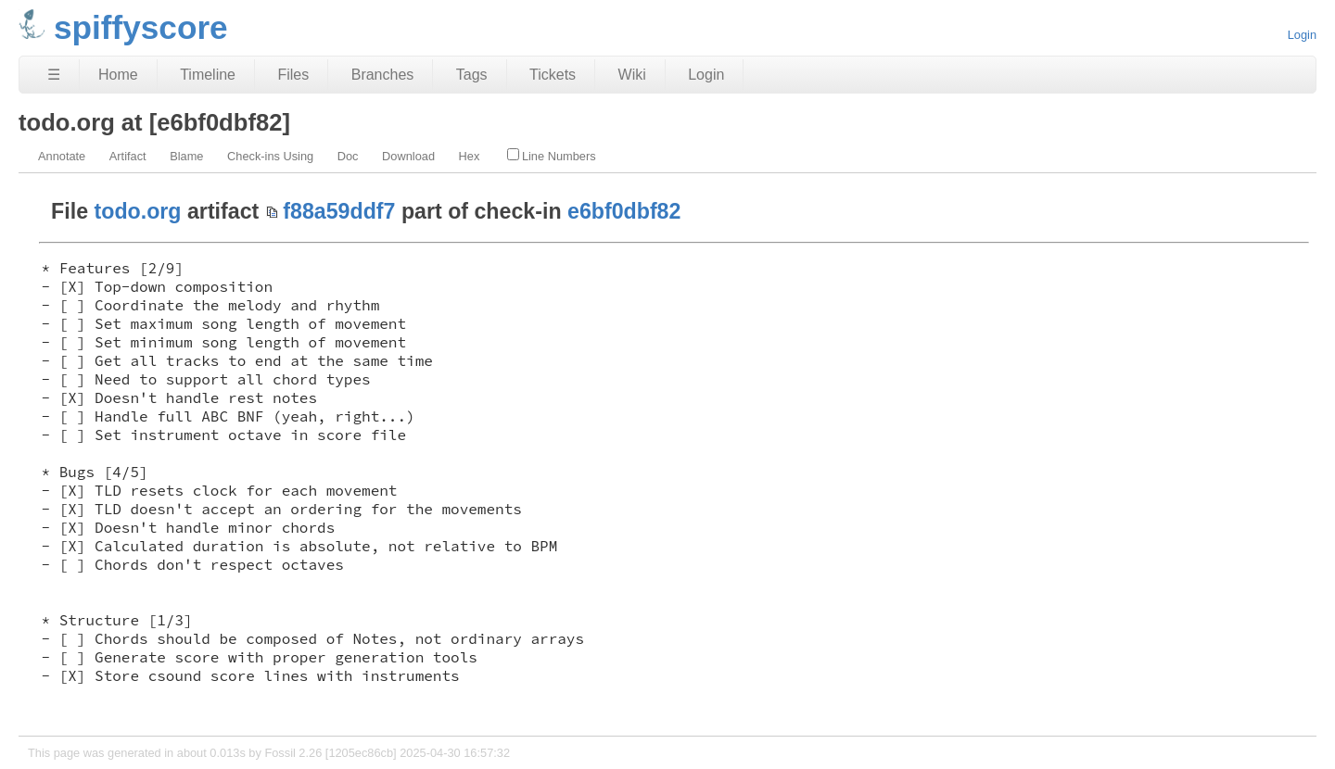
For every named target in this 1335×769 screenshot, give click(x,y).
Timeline (207, 74)
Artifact (127, 156)
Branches (382, 74)
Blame (186, 156)
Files (293, 74)
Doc (348, 156)
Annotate (61, 156)
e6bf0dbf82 (623, 211)
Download (408, 156)
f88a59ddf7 (339, 211)
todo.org (138, 211)
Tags (472, 74)
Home (118, 74)
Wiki (632, 74)
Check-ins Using (270, 156)
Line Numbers (551, 155)
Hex (469, 156)
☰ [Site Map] (53, 74)
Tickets (552, 74)
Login (1302, 35)
